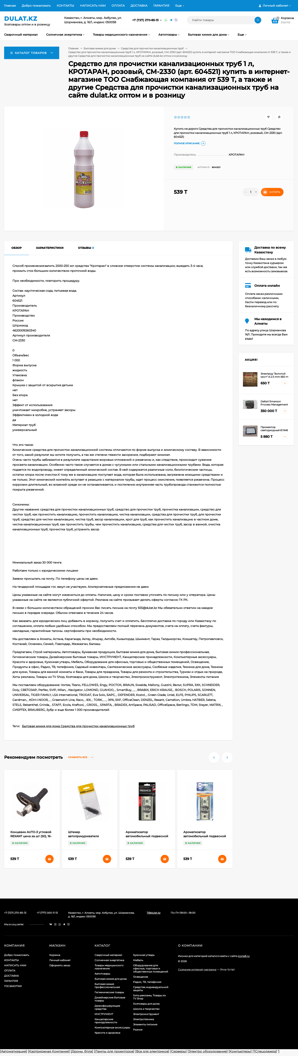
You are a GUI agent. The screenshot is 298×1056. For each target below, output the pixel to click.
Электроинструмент (146, 1014)
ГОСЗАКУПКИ (13, 986)
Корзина (54, 955)
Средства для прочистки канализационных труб (152, 48)
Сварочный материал (108, 955)
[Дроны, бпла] (82, 1051)
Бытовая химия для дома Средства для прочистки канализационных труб (78, 726)
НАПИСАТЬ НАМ (93, 5)
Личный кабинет (60, 960)
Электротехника (143, 1019)
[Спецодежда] (265, 1051)
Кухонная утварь (144, 955)
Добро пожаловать (36, 5)
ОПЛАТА (118, 5)
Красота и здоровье (107, 1032)
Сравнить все (81, 757)
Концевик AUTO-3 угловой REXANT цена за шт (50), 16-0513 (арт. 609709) (31, 836)
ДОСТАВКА (139, 5)
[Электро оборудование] (207, 1051)
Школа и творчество (146, 1008)
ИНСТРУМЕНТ (104, 1014)
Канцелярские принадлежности (106, 1021)
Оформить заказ (59, 965)
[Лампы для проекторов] (114, 1051)
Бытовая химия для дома (100, 48)
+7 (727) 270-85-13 (145, 20)
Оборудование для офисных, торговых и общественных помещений (150, 968)
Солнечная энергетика (109, 960)
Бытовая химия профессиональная (107, 985)
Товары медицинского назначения (109, 967)
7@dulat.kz (153, 912)
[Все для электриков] (152, 1051)
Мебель (138, 960)
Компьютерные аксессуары (112, 1027)
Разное (137, 1029)
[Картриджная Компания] (49, 1051)
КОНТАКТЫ (65, 5)
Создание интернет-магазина (197, 969)
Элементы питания (145, 1024)
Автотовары (102, 973)
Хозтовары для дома (146, 1003)
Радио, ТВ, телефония (147, 981)
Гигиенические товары (109, 992)
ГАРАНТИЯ (161, 5)
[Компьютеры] (240, 1051)
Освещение (140, 976)
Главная (10, 5)
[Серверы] (178, 1051)
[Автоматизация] (13, 1051)
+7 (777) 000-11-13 (47, 912)
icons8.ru (244, 956)
